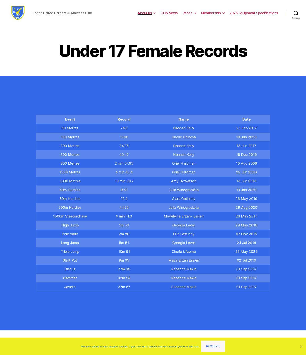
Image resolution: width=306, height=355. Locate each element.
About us (145, 14)
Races (187, 14)
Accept (213, 346)
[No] (301, 346)
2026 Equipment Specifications (254, 14)
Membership (211, 14)
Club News (169, 14)
